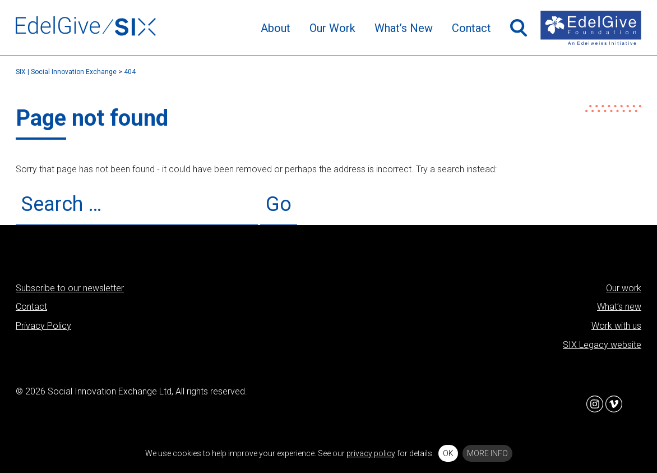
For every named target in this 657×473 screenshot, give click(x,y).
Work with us (616, 325)
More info (487, 453)
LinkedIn (556, 404)
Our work (623, 288)
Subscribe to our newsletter (70, 288)
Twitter (537, 404)
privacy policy (370, 453)
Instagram (594, 404)
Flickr (632, 404)
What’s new (619, 306)
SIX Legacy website (602, 344)
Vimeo (613, 404)
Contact (31, 306)
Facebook (575, 404)
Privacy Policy (43, 325)
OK (448, 453)
